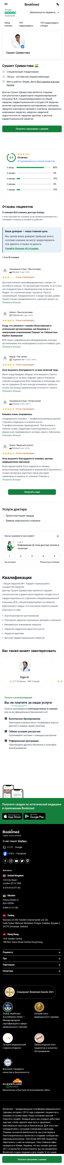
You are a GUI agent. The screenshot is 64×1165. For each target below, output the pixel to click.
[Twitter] (22, 861)
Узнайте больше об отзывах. (22, 248)
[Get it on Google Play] (34, 816)
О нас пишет (15, 841)
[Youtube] (16, 861)
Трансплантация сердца (20, 515)
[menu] (6, 4)
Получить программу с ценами (32, 129)
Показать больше (11, 302)
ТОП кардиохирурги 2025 (26, 24)
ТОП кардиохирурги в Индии (49, 24)
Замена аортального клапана (23, 520)
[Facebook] (5, 861)
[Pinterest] (27, 861)
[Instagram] (10, 861)
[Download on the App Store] (12, 816)
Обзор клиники (8, 24)
